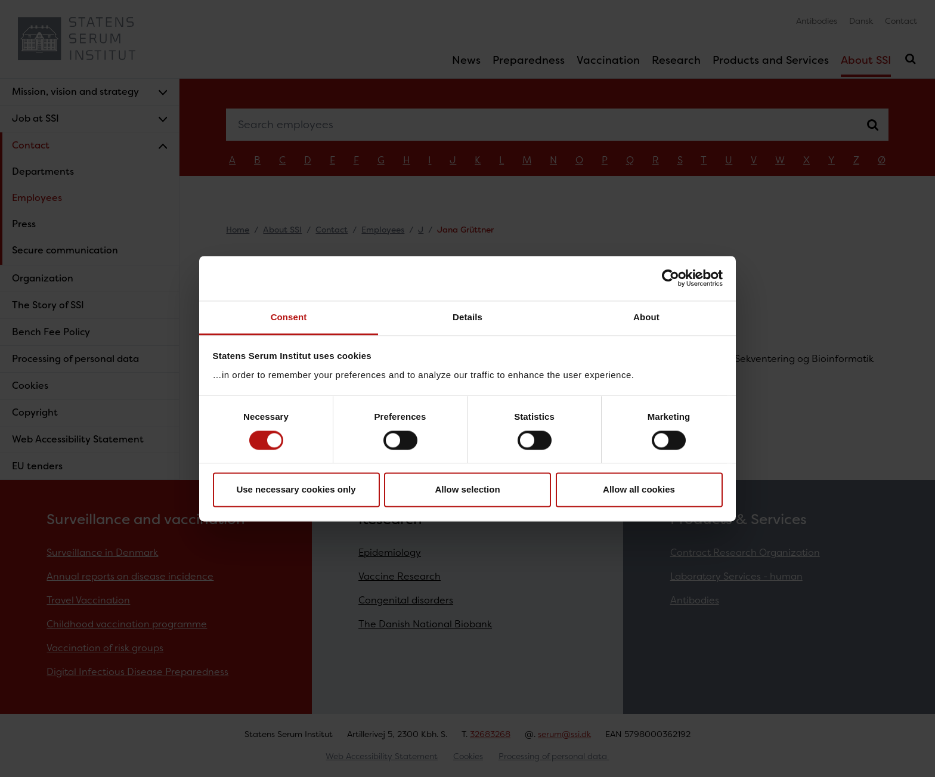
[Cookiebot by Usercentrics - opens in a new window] (670, 278)
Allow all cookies (639, 490)
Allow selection (467, 490)
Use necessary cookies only (295, 490)
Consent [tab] (289, 317)
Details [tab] (467, 317)
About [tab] (646, 317)
